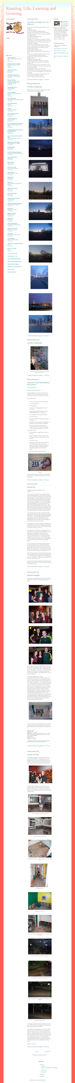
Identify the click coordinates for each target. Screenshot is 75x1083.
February (43, 1070)
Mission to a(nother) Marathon (14, 261)
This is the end (10, 148)
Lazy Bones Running (12, 118)
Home (37, 1051)
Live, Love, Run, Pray (12, 253)
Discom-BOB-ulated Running (14, 258)
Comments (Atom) (42, 1054)
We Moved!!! (10, 219)
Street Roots (41, 531)
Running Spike (11, 172)
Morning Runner (11, 147)
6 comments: (46, 335)
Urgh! (9, 244)
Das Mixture (10, 208)
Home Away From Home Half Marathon (15, 99)
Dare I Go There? (11, 114)
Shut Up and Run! (12, 80)
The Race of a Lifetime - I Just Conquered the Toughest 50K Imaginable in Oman (14, 82)
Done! (9, 249)
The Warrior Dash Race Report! (14, 224)
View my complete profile (59, 38)
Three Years (10, 189)
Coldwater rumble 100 (12, 109)
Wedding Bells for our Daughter (14, 143)
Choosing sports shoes (12, 209)
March (42, 1066)
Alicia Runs (10, 233)
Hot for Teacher (11, 163)
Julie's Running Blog (12, 223)
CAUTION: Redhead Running (14, 152)
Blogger (43, 1080)
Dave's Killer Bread (31, 546)
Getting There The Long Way (14, 63)
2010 (41, 1074)
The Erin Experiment (12, 103)
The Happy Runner (12, 98)
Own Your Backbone (12, 193)
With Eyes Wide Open (12, 188)
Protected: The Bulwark (12, 229)
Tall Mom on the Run (12, 70)
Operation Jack (30, 1030)
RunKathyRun (65, 21)
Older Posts (47, 1051)
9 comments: (46, 479)
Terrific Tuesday (33, 754)
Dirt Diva (9, 108)
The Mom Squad (11, 199)
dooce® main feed (12, 57)
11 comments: (47, 566)
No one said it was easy (13, 113)
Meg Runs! (10, 182)
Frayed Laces (11, 177)
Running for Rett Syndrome (14, 198)
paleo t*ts (9, 104)
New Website (10, 178)
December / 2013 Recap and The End (15, 153)
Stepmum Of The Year (12, 228)
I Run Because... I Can (13, 256)
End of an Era (10, 132)
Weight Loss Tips (11, 214)
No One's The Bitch (12, 248)
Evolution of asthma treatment (14, 204)
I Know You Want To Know (13, 173)
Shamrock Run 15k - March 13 (60, 48)
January (43, 1071)
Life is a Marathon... (12, 92)
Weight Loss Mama (12, 213)
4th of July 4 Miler (11, 119)
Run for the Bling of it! (31, 387)
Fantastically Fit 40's (12, 87)
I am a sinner (10, 194)
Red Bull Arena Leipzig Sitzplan (14, 76)
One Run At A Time (12, 167)
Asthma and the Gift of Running (15, 203)
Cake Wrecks (10, 218)
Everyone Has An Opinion (13, 168)
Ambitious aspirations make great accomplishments (15, 130)
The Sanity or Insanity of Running (15, 243)
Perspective (31, 487)
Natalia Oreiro (10, 158)
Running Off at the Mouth (13, 264)
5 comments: (46, 79)
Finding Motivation (11, 88)
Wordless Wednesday (34, 87)
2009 (41, 1076)
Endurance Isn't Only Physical (14, 266)
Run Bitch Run (11, 162)
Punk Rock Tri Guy (12, 272)
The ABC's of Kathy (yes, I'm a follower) (49, 1067)
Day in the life (10, 71)
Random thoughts (33, 575)
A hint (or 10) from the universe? (14, 234)
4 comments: (46, 375)
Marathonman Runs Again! (14, 142)
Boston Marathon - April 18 (59, 50)
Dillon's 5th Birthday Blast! (13, 239)
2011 (41, 1064)
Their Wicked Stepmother (13, 75)
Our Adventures (11, 238)
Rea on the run (11, 269)
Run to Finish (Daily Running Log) (15, 123)
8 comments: (46, 1046)
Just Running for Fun (12, 157)
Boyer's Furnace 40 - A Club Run (14, 138)
